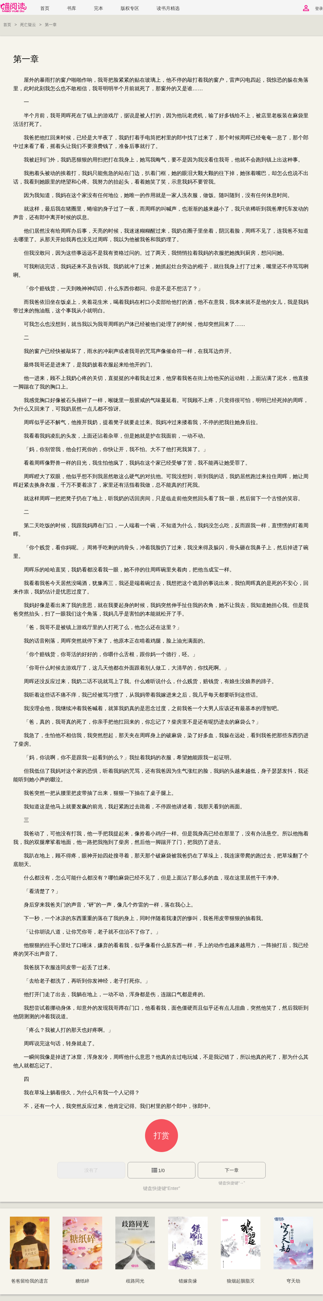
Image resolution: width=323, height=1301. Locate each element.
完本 (98, 8)
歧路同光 (135, 1281)
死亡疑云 (28, 24)
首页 (44, 8)
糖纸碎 (82, 1281)
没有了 (91, 1170)
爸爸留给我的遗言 (29, 1281)
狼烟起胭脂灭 (240, 1281)
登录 (319, 8)
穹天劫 (293, 1281)
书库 (71, 8)
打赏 (161, 1135)
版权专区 (130, 8)
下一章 (232, 1170)
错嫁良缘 (188, 1281)
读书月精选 (168, 8)
